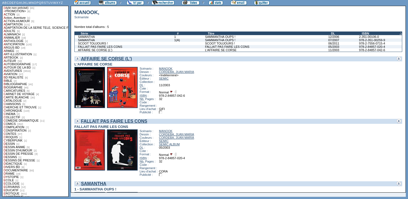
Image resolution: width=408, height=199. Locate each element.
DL (333, 33)
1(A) (177, 40)
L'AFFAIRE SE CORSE (221, 50)
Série (84, 33)
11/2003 (333, 50)
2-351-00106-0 (369, 36)
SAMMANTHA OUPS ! (220, 36)
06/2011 (333, 43)
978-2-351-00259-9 (372, 40)
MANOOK (165, 68)
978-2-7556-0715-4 (372, 43)
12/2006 (333, 36)
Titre (211, 33)
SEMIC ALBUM (169, 144)
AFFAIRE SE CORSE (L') (95, 50)
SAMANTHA (86, 36)
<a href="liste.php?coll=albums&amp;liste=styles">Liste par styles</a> (35, 98)
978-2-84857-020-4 (372, 46)
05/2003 (333, 46)
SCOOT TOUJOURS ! (93, 43)
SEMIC (164, 78)
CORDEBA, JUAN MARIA (176, 72)
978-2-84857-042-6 (372, 50)
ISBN (365, 33)
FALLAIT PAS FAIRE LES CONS (100, 46)
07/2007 (333, 40)
